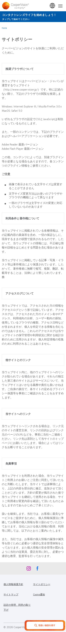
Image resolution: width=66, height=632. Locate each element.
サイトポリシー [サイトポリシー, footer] (41, 584)
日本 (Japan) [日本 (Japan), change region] (52, 6)
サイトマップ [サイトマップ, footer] (11, 594)
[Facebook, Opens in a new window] (37, 569)
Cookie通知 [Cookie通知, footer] (39, 594)
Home (4, 27)
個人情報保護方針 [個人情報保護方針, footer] (13, 584)
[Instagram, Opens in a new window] (28, 569)
